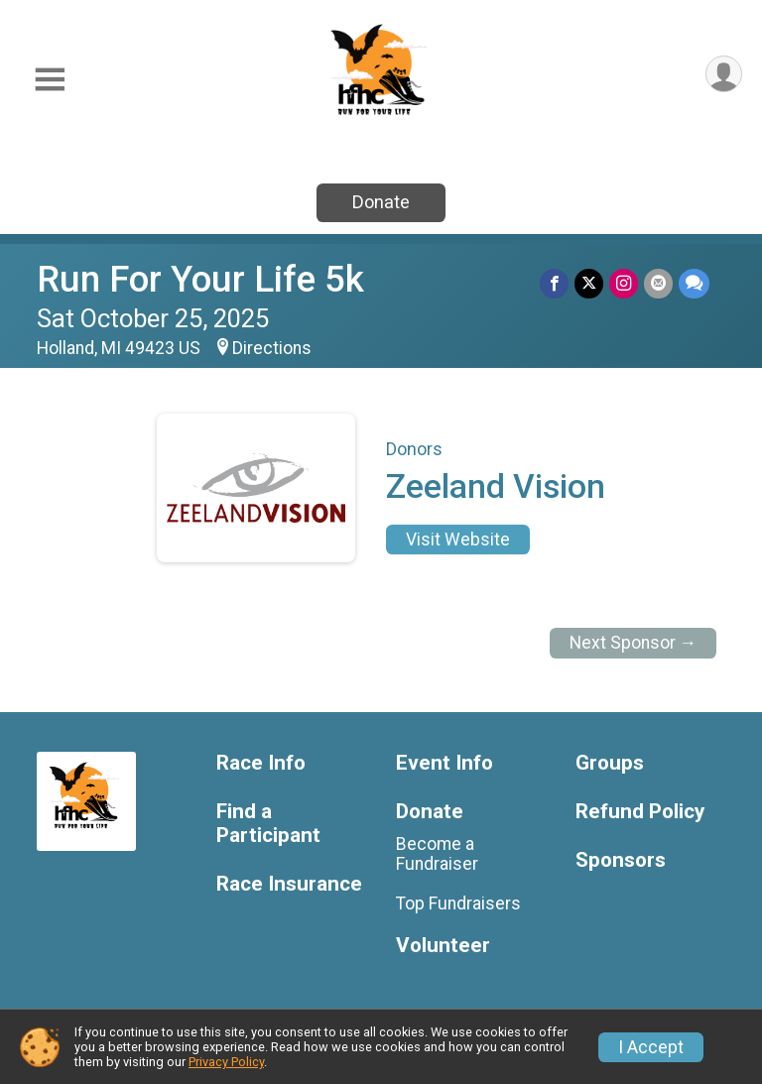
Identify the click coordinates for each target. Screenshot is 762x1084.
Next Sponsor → (634, 643)
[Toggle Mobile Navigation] (49, 80)
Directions (272, 348)
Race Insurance (289, 884)
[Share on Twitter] (588, 283)
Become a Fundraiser (437, 854)
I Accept (651, 1047)
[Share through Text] (694, 283)
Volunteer (443, 945)
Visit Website (458, 539)
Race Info (261, 763)
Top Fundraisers (458, 903)
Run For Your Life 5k (200, 279)
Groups (609, 763)
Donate (381, 201)
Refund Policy (639, 811)
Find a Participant (268, 823)
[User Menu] (723, 74)
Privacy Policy (226, 1061)
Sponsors (620, 860)
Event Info (444, 763)
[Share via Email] (658, 283)
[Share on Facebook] (554, 283)
